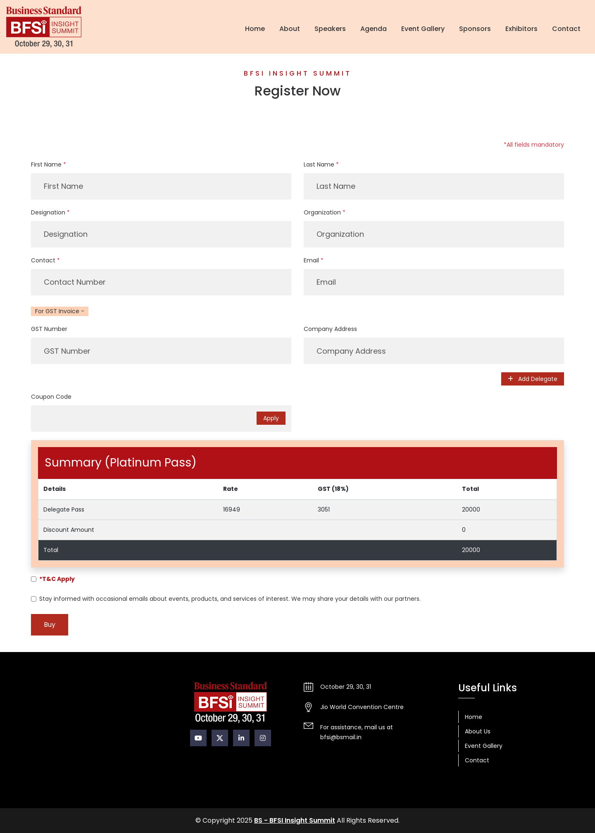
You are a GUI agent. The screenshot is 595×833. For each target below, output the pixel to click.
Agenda (373, 28)
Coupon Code (51, 397)
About (289, 28)
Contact (566, 28)
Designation (50, 212)
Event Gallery (423, 28)
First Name (48, 164)
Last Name (321, 164)
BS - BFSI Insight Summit (294, 820)
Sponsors (475, 28)
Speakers (330, 28)
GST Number (49, 329)
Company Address (330, 329)
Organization (324, 212)
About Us (477, 731)
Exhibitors (521, 28)
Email (314, 260)
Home (255, 28)
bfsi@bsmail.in (341, 737)
